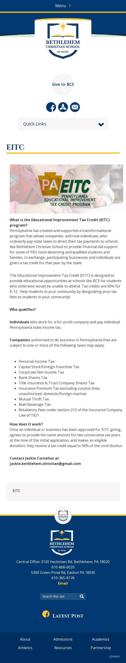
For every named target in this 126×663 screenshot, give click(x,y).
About (25, 639)
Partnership (101, 647)
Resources (63, 647)
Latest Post (63, 616)
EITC (16, 490)
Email (63, 583)
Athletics (25, 647)
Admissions (62, 639)
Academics (100, 639)
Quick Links (34, 124)
